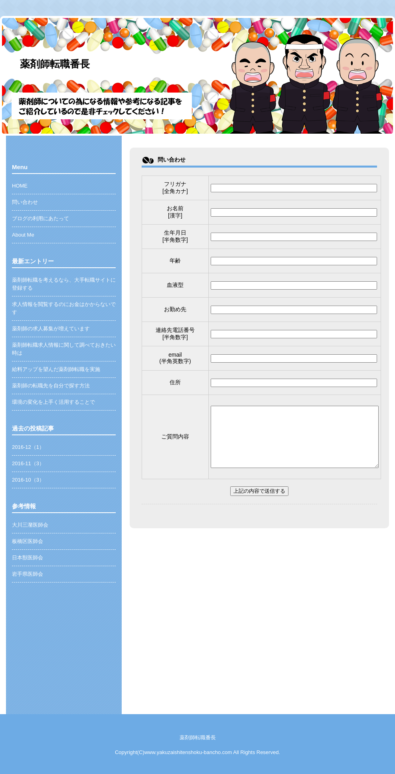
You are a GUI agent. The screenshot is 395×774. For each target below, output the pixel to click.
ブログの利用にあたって (40, 218)
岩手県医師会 (27, 574)
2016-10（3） (28, 480)
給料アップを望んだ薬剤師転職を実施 (56, 369)
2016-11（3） (28, 463)
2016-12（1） (28, 447)
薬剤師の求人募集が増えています (51, 329)
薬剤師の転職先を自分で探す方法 (51, 386)
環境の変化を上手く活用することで (53, 402)
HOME (20, 186)
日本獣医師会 (27, 558)
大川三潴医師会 (30, 525)
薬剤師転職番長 (55, 63)
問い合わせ (25, 202)
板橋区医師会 (27, 541)
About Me (23, 235)
